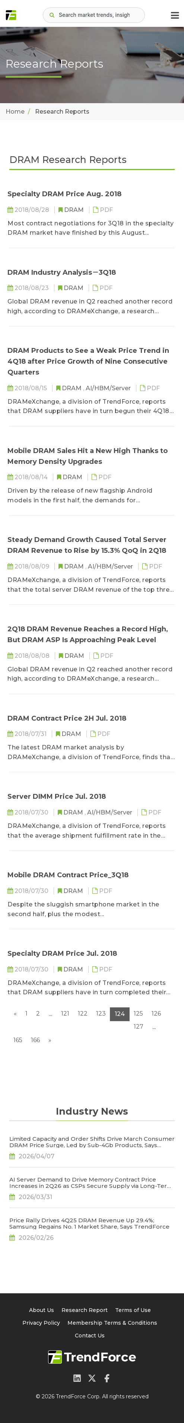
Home (15, 111)
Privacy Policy (41, 1322)
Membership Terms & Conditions (112, 1322)
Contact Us (90, 1335)
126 (156, 1013)
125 (138, 1013)
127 (138, 1026)
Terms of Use (133, 1310)
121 (65, 1013)
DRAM (74, 209)
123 (101, 1013)
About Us (41, 1310)
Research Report (84, 1310)
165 (17, 1040)
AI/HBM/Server (109, 388)
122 (83, 1013)
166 (35, 1040)
